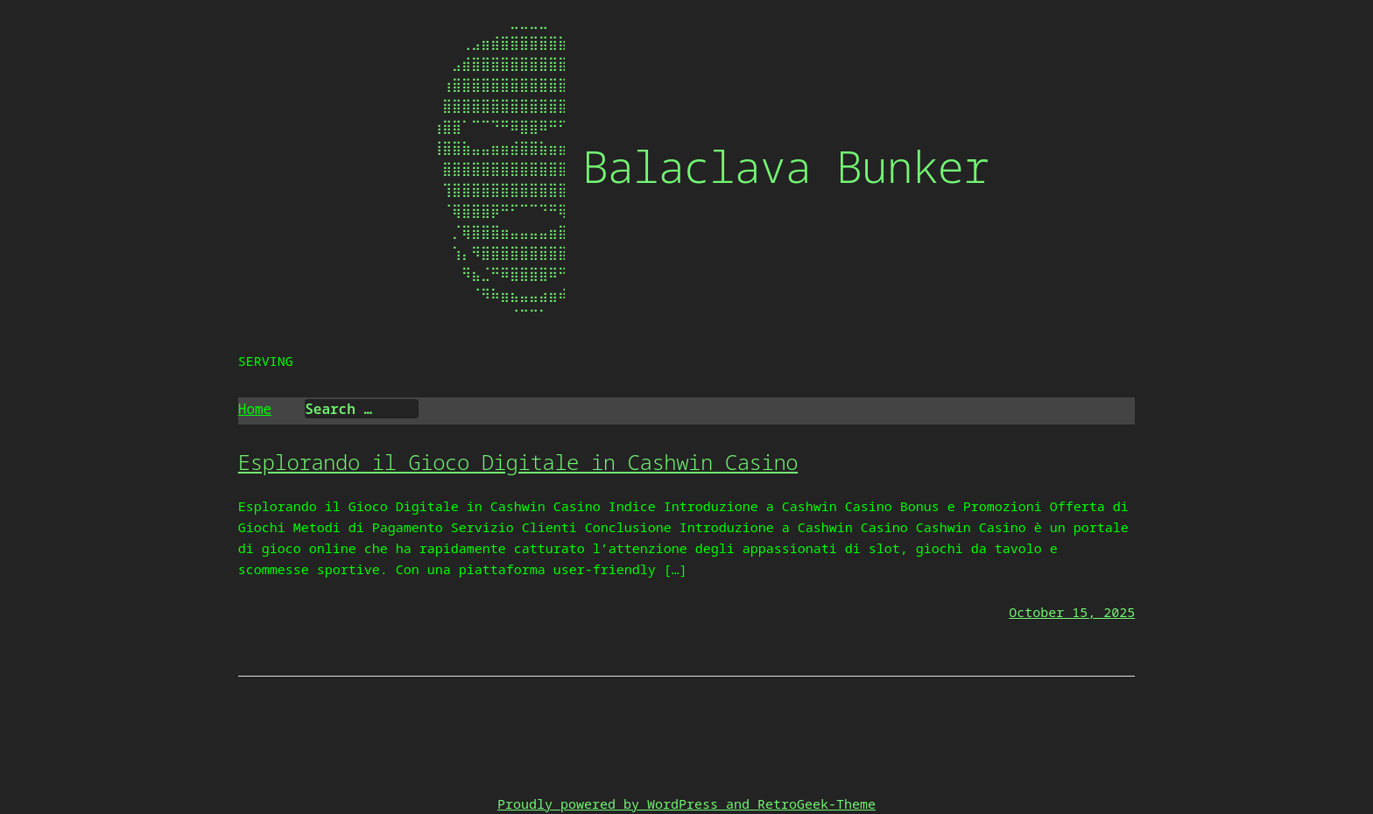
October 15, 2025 (1072, 612)
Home (254, 408)
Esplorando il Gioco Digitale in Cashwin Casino (518, 461)
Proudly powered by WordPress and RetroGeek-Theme (686, 803)
